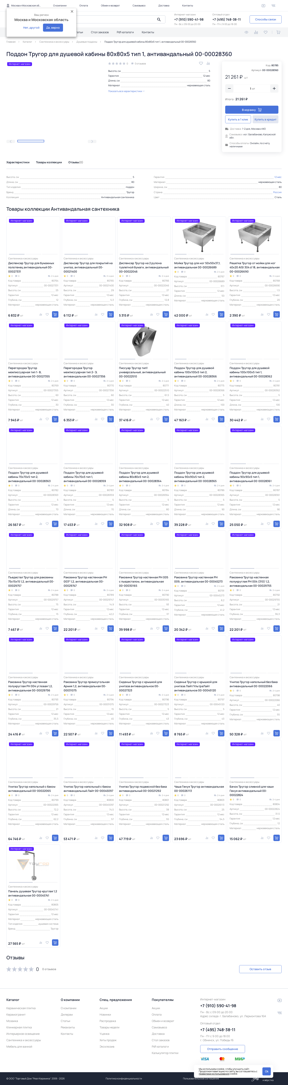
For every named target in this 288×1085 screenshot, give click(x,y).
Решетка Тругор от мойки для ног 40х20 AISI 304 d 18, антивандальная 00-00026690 (255, 267)
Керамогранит (16, 1014)
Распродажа (108, 1021)
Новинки (105, 1014)
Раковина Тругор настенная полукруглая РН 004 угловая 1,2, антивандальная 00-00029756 (30, 686)
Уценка (104, 1034)
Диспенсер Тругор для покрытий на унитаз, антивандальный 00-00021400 (88, 267)
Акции (104, 1008)
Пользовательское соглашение (201, 1078)
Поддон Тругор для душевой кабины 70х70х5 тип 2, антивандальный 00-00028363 (29, 477)
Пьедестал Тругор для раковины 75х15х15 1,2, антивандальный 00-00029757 (31, 581)
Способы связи (265, 19)
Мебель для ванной (19, 1046)
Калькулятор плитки (165, 1053)
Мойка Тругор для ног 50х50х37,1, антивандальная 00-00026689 (197, 265)
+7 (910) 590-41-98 (189, 19)
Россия (277, 192)
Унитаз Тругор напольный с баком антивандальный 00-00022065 (31, 789)
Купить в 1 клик (238, 119)
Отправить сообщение (222, 1049)
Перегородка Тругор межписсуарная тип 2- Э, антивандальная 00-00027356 (84, 372)
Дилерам (67, 1014)
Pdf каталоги (125, 32)
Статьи (78, 32)
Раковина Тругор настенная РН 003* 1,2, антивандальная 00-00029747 (85, 581)
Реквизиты (68, 1027)
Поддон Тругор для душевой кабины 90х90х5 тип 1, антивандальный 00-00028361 (251, 477)
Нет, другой (31, 27)
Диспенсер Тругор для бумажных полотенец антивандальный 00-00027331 (31, 267)
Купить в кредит (265, 119)
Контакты (187, 5)
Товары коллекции (49, 162)
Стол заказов (100, 32)
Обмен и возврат (110, 5)
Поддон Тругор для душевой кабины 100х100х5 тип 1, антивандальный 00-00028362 (251, 372)
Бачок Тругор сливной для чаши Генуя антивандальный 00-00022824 (252, 791)
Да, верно (53, 27)
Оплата (83, 5)
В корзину (252, 110)
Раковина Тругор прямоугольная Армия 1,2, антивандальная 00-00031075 (87, 686)
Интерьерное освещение (23, 1034)
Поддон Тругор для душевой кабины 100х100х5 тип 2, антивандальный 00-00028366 (195, 372)
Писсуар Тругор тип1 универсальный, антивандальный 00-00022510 (142, 372)
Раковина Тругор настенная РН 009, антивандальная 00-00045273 (198, 579)
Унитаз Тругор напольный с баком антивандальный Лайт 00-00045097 (88, 789)
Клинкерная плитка (19, 1027)
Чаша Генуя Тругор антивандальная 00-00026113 (199, 789)
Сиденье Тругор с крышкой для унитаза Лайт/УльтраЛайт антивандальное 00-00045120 (195, 686)
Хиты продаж (108, 1040)
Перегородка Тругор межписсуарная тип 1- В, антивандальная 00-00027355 (29, 372)
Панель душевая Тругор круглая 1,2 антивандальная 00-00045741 (32, 893)
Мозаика (12, 1021)
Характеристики (18, 162)
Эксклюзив (107, 1046)
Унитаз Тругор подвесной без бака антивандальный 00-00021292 (143, 789)
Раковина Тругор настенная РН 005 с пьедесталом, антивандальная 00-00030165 (143, 581)
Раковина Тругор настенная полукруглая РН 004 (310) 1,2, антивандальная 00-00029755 (250, 581)
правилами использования (214, 1073)
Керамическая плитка (21, 1008)
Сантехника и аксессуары (23, 1040)
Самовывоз (139, 5)
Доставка (163, 5)
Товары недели (109, 1027)
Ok (266, 1071)
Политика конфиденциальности (124, 1078)
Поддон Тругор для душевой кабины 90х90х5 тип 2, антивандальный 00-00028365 (195, 477)
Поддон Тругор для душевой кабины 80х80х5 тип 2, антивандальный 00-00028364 (140, 477)
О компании (60, 5)
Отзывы (75, 162)
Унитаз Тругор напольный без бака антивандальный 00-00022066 (254, 684)
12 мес (206, 75)
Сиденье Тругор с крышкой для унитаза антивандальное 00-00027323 (140, 686)
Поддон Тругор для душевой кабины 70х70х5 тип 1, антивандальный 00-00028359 (85, 477)
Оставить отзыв (260, 969)
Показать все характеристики (126, 91)
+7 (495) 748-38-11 (226, 19)
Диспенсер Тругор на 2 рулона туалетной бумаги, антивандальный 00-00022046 (144, 267)
